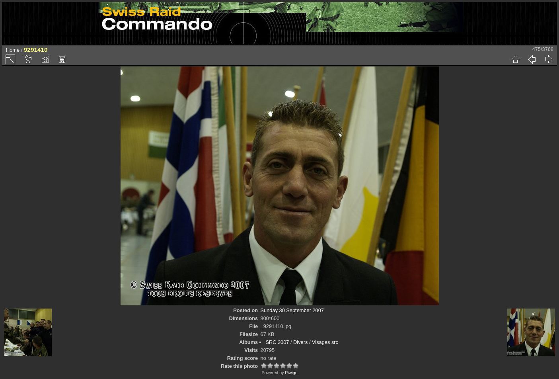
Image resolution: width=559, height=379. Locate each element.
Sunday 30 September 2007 (292, 310)
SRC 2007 (277, 342)
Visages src (325, 342)
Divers (300, 342)
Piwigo (291, 372)
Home (12, 50)
